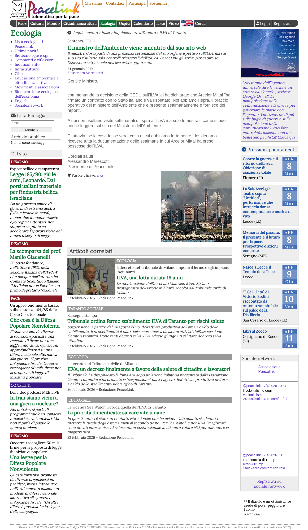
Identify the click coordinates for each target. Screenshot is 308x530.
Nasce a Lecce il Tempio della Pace (259, 269)
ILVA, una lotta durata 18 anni (150, 277)
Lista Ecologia (31, 115)
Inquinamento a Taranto (134, 32)
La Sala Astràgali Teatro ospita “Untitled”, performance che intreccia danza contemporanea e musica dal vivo (268, 202)
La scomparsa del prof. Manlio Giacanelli (35, 254)
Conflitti (20, 385)
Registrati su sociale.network (269, 483)
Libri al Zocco (255, 331)
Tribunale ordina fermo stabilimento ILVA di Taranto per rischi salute (166, 324)
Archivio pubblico (28, 136)
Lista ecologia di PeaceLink (29, 43)
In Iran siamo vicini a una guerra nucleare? (34, 401)
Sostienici (158, 3)
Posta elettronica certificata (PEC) (268, 527)
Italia (105, 32)
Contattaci (115, 3)
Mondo (53, 23)
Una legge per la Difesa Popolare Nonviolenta (28, 463)
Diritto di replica (232, 527)
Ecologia (107, 23)
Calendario (143, 23)
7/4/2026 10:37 (275, 386)
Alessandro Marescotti (85, 73)
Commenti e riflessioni (35, 59)
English (187, 23)
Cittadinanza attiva (79, 23)
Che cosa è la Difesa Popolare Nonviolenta (35, 323)
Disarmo (19, 162)
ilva (100, 175)
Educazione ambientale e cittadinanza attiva (37, 80)
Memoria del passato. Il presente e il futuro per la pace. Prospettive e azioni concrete (261, 241)
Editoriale (128, 416)
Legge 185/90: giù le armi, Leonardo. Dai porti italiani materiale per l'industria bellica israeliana (35, 186)
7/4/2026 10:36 (275, 455)
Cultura (36, 23)
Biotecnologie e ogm (33, 55)
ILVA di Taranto (172, 32)
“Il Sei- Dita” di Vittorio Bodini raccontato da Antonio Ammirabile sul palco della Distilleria (260, 303)
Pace (22, 23)
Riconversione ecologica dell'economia (36, 93)
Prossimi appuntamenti (271, 149)
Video (174, 23)
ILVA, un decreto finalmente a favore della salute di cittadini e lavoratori (174, 378)
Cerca (200, 23)
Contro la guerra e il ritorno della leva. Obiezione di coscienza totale (260, 165)
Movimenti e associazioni (37, 87)
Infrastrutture (27, 69)
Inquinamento (27, 64)
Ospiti (124, 23)
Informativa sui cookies (204, 527)
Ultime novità (26, 50)
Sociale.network (29, 105)
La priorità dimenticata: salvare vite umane (165, 429)
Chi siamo (93, 3)
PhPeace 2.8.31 (139, 527)
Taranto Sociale (134, 308)
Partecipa (136, 3)
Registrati (282, 23)
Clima (20, 73)
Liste (160, 23)
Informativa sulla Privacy (169, 527)
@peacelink (252, 386)
